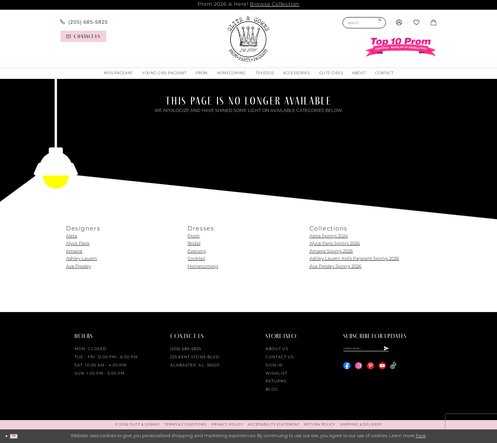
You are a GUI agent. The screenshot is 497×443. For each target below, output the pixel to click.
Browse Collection (274, 4)
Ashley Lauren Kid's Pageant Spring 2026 (354, 259)
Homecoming (203, 267)
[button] (399, 23)
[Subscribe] (420, 350)
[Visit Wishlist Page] (416, 23)
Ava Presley (78, 267)
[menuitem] (84, 22)
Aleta (71, 236)
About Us (277, 349)
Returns (276, 381)
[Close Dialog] (8, 436)
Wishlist (276, 373)
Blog (272, 389)
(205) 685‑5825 (185, 349)
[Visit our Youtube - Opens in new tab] (382, 369)
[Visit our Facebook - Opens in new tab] (347, 369)
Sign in (274, 365)
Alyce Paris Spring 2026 (334, 244)
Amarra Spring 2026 (331, 251)
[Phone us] (84, 22)
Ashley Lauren (81, 259)
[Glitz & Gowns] (248, 39)
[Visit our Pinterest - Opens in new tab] (370, 369)
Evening (197, 251)
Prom (194, 236)
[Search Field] (364, 22)
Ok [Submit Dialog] (21, 436)
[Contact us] (83, 36)
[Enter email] (383, 350)
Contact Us (280, 357)
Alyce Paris (77, 244)
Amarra (74, 251)
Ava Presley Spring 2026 (335, 267)
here (421, 436)
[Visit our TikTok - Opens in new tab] (393, 369)
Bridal (194, 244)
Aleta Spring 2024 (328, 236)
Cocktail (196, 259)
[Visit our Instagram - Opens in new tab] (358, 369)
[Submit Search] (380, 22)
